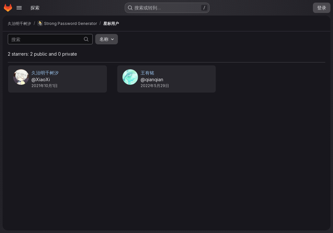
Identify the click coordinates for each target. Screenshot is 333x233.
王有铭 (147, 72)
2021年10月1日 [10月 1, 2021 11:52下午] (44, 85)
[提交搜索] (86, 39)
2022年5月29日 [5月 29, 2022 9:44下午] (155, 85)
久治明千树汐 (45, 72)
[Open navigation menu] (19, 8)
